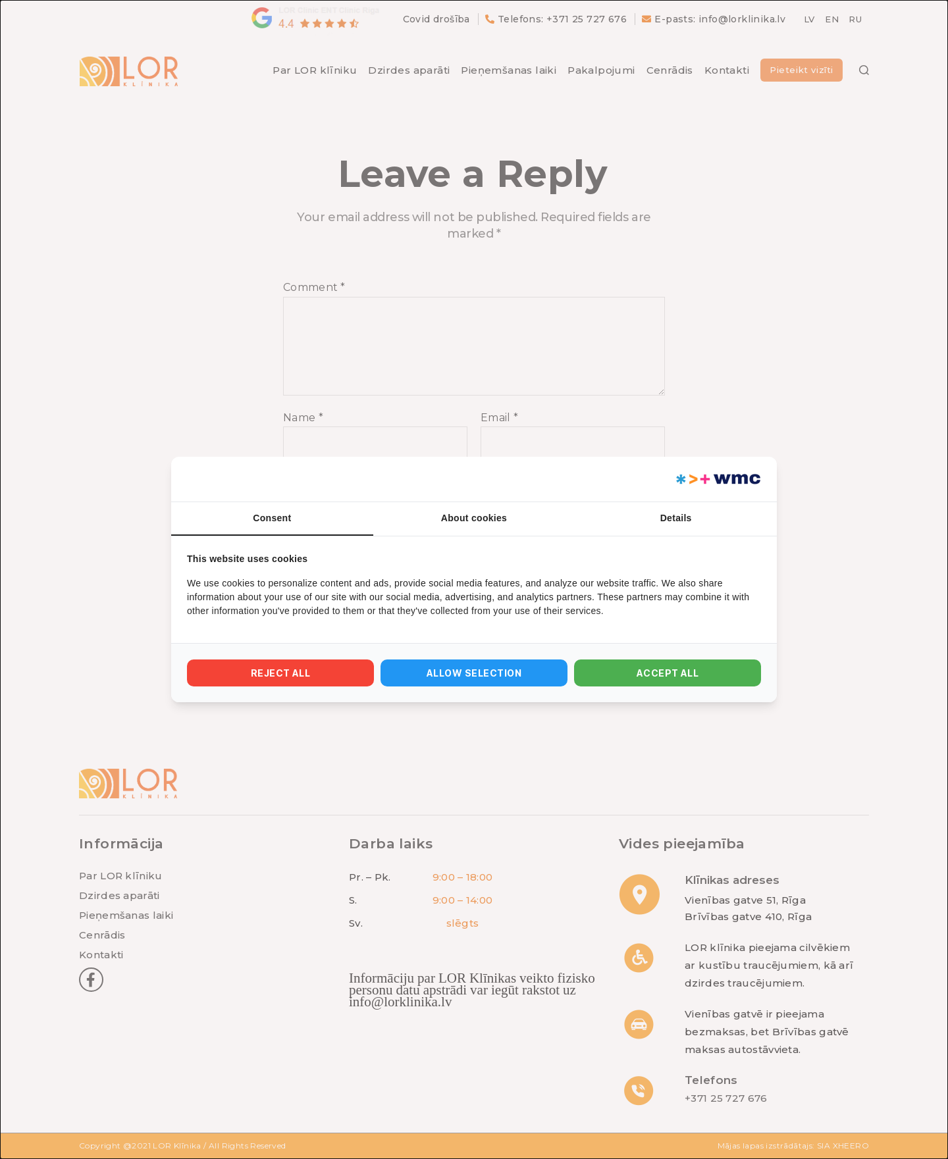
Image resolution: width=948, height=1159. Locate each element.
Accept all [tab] (668, 673)
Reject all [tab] (281, 673)
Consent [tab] (272, 518)
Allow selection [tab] (474, 673)
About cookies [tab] (474, 518)
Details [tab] (676, 518)
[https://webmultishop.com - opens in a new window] (717, 479)
